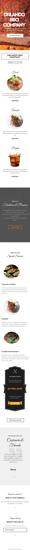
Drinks (15, 148)
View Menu (15, 100)
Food (15, 72)
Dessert (15, 110)
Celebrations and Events (10, 351)
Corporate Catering (9, 284)
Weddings (5, 319)
